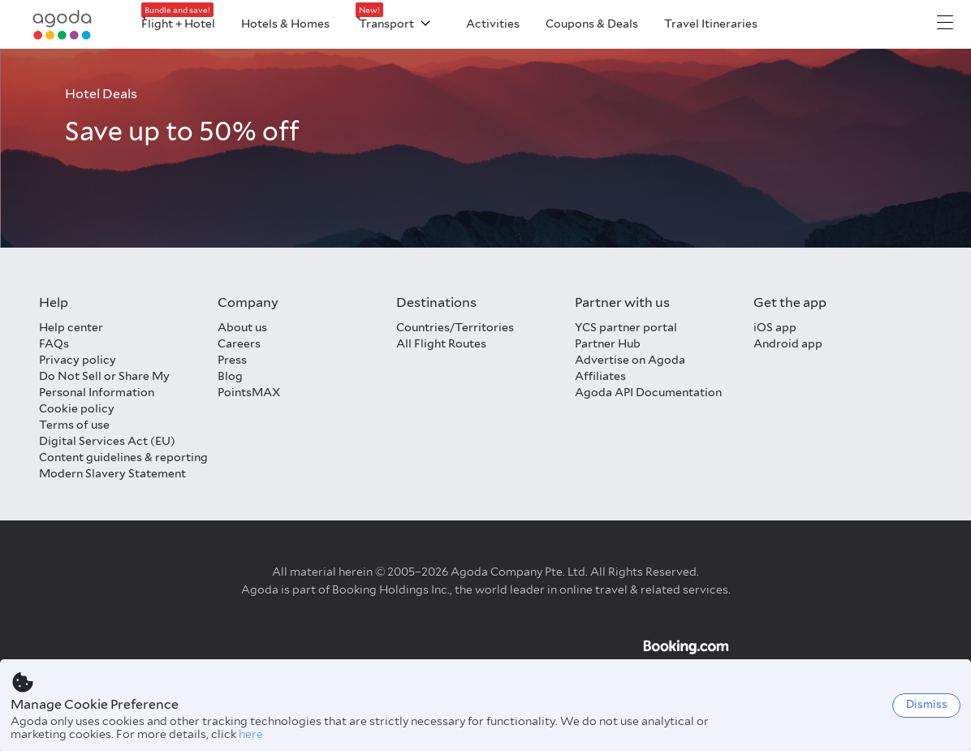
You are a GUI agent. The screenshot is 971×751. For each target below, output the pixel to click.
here (251, 733)
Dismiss (926, 704)
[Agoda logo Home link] (62, 25)
